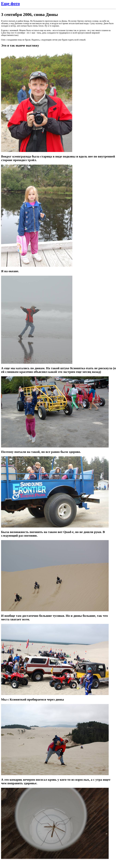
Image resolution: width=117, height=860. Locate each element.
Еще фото (10, 3)
